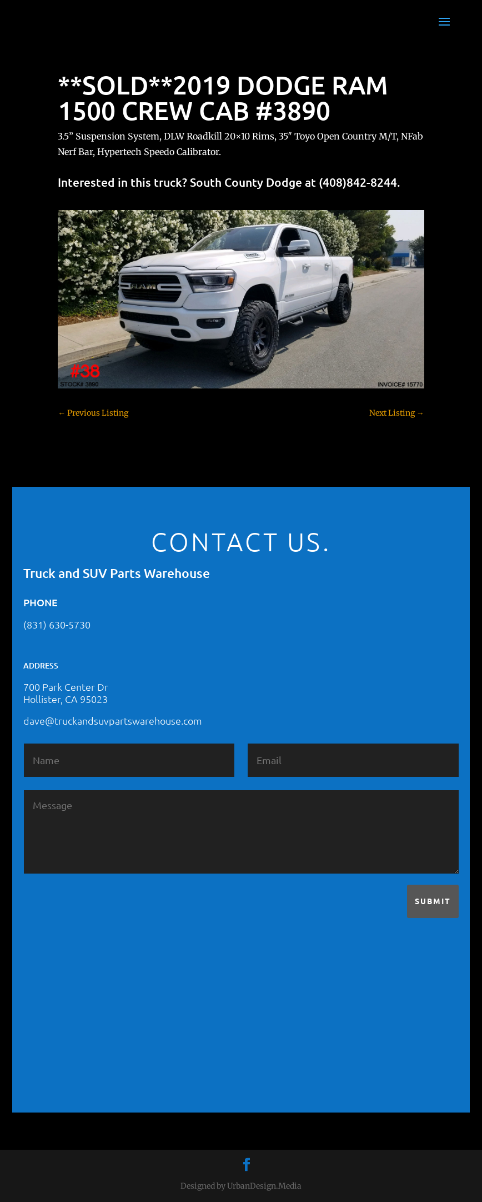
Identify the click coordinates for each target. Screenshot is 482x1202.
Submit (433, 901)
